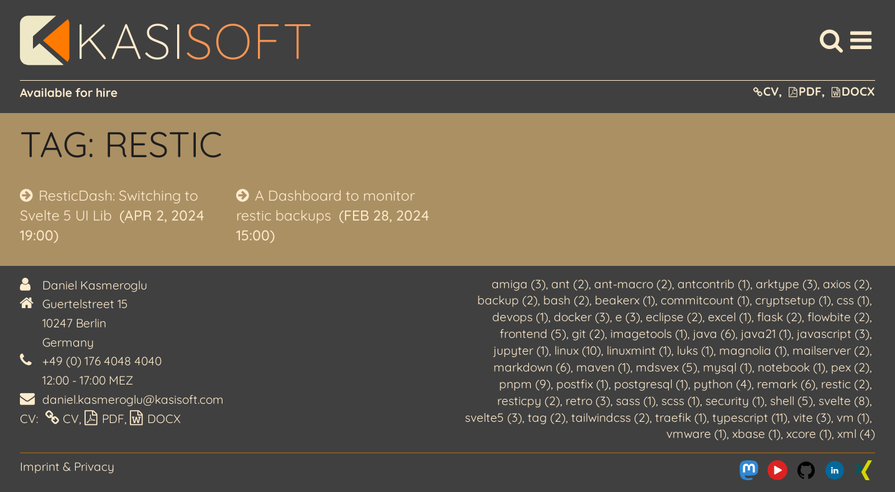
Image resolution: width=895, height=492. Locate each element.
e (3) (627, 316)
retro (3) (588, 400)
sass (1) (636, 400)
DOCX (853, 91)
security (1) (734, 400)
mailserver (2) (831, 350)
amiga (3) (519, 283)
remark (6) (786, 383)
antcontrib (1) (713, 283)
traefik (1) (681, 417)
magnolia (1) (753, 350)
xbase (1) (756, 433)
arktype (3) (786, 283)
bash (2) (566, 300)
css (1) (853, 300)
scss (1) (680, 400)
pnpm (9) (525, 383)
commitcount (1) (705, 300)
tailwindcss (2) (610, 417)
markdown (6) (532, 367)
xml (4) (856, 433)
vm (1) (853, 417)
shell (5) (791, 400)
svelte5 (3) (493, 417)
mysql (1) (727, 367)
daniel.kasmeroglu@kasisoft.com (133, 399)
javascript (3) (833, 333)
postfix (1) (582, 383)
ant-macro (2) (633, 283)
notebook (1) (791, 367)
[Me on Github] (806, 470)
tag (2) (547, 417)
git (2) (588, 333)
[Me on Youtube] (777, 470)
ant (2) (570, 283)
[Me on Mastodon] (749, 470)
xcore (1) (809, 433)
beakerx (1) (625, 300)
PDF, (807, 91)
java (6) (714, 333)
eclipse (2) (674, 316)
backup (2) (507, 300)
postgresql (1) (651, 383)
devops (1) (520, 316)
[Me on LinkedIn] (835, 470)
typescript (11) (749, 417)
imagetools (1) (648, 333)
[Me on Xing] (863, 470)
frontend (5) (533, 333)
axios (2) (846, 283)
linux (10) (577, 350)
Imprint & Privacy (67, 466)
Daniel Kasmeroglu (94, 285)
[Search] (831, 40)
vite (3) (812, 417)
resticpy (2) (528, 400)
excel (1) (729, 316)
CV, (767, 91)
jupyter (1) (521, 350)
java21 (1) (766, 333)
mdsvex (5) (666, 367)
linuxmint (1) (639, 350)
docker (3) (582, 316)
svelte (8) (844, 400)
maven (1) (603, 367)
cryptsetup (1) (793, 300)
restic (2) (845, 383)
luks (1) (695, 350)
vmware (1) (696, 433)
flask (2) (779, 316)
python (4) (722, 383)
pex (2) (850, 367)
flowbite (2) (838, 316)
